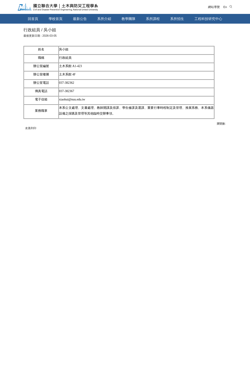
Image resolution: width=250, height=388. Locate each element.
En (225, 7)
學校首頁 (55, 19)
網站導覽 (214, 7)
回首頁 (33, 19)
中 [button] (216, 125)
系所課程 (153, 19)
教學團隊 (128, 19)
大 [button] (223, 125)
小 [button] (210, 125)
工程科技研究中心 (208, 19)
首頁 (26, 110)
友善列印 (30, 223)
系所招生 (177, 19)
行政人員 (53, 110)
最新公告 (80, 19)
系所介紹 (104, 19)
